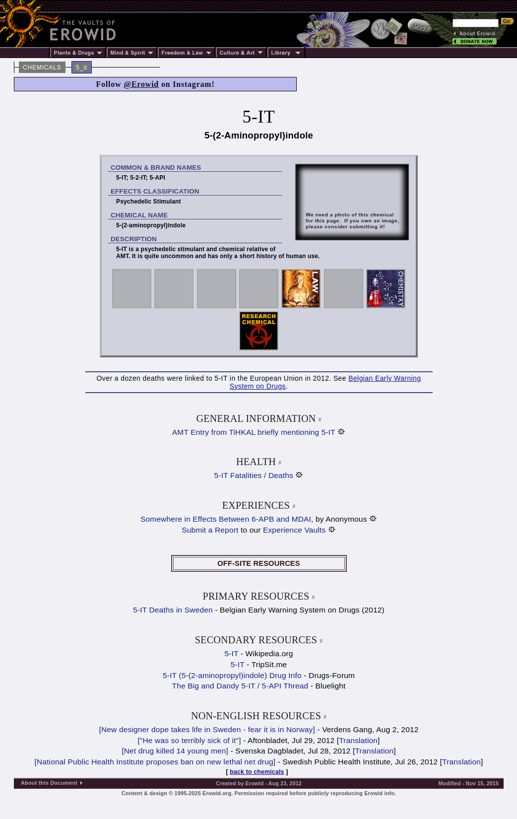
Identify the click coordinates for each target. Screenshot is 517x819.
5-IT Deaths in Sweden (173, 610)
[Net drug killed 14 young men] (175, 751)
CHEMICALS (42, 67)
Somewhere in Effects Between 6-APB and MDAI (225, 519)
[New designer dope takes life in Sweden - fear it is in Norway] (207, 729)
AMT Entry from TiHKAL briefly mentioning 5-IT (253, 432)
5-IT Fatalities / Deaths (253, 475)
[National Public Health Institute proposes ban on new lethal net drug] (155, 761)
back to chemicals (257, 771)
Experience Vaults (294, 530)
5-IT (231, 653)
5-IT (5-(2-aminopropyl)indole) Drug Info (232, 675)
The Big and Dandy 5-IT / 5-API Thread (240, 686)
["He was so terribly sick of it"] (189, 740)
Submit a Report (210, 530)
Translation (358, 740)
